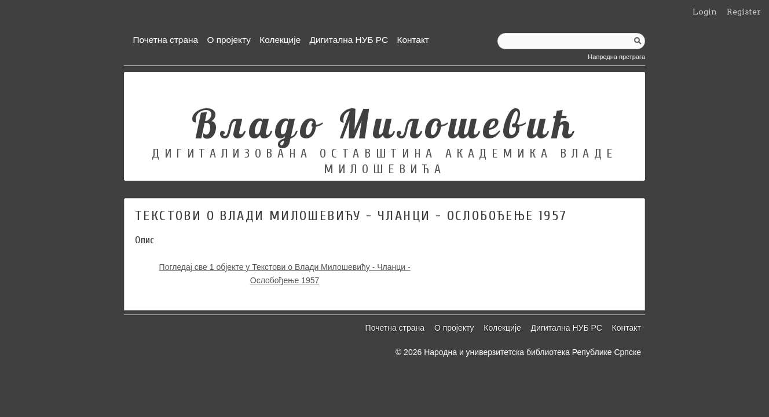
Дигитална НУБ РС (349, 40)
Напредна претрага (616, 56)
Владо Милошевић (385, 123)
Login (705, 11)
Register (744, 11)
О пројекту (229, 40)
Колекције (280, 40)
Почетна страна (165, 40)
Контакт (413, 40)
